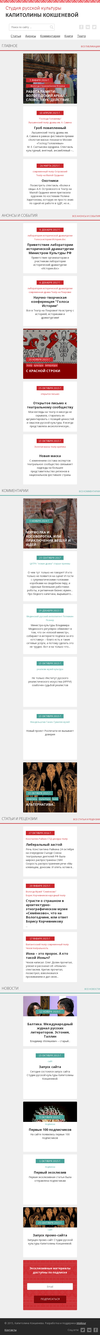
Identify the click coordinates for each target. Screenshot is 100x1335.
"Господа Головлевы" (50, 118)
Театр (81, 36)
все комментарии (89, 491)
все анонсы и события (86, 216)
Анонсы (30, 36)
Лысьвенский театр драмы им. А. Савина (50, 122)
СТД (49, 838)
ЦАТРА (33, 563)
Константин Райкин (36, 838)
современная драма (40, 292)
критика (61, 446)
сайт (50, 1061)
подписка (50, 1124)
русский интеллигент (50, 616)
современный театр (43, 171)
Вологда (30, 891)
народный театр (57, 895)
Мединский (33, 616)
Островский (61, 171)
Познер (50, 620)
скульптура (44, 798)
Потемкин (68, 616)
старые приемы (62, 563)
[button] (52, 27)
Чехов (29, 948)
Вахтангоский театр (36, 944)
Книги (68, 36)
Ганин (49, 722)
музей (50, 669)
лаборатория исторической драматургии (50, 235)
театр (29, 365)
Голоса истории (43, 239)
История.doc (59, 239)
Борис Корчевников (36, 895)
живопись (32, 798)
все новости (92, 989)
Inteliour (81, 1323)
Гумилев (58, 722)
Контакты (10, 1330)
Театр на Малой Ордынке (50, 175)
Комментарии (50, 36)
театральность (40, 948)
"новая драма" (45, 563)
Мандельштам (38, 722)
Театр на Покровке (61, 292)
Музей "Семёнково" (45, 891)
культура (38, 365)
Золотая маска (42, 446)
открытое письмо (50, 393)
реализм (41, 669)
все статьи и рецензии (86, 819)
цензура (56, 838)
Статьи (16, 36)
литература (51, 365)
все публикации (90, 46)
